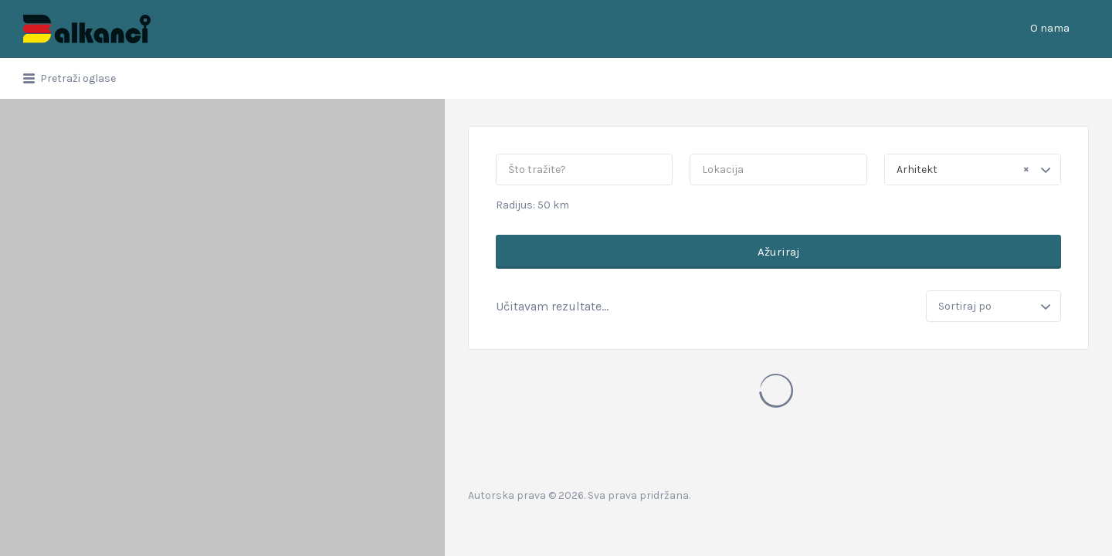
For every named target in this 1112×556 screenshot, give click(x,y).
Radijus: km (532, 205)
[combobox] (972, 169)
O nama (1050, 28)
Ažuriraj (779, 252)
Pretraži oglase (78, 78)
